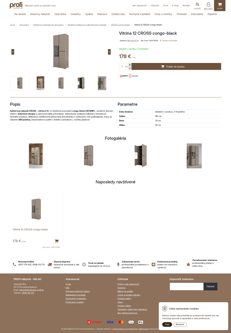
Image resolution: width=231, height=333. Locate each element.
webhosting (143, 329)
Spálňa (89, 14)
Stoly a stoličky (163, 14)
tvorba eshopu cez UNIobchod (125, 329)
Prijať (167, 324)
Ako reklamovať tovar (127, 313)
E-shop (175, 5)
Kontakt (186, 5)
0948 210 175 (28, 293)
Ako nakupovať (140, 5)
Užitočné (155, 5)
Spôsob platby (124, 298)
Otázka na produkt (168, 41)
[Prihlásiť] (208, 6)
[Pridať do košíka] (56, 240)
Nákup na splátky (125, 291)
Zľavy (120, 302)
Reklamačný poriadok (76, 295)
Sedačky (76, 14)
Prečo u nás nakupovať (128, 284)
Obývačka (60, 14)
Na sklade (20, 14)
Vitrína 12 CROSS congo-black (30, 229)
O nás (68, 284)
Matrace (102, 14)
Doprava (121, 288)
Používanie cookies (75, 302)
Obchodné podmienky (76, 298)
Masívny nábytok (40, 14)
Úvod (165, 5)
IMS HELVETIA (133, 41)
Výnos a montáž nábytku (129, 295)
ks (127, 66)
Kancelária (197, 14)
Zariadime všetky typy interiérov (132, 309)
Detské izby (118, 14)
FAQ (67, 288)
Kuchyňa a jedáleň (139, 14)
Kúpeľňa (212, 14)
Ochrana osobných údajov (78, 291)
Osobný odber (124, 306)
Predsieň (182, 14)
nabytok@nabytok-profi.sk (31, 290)
